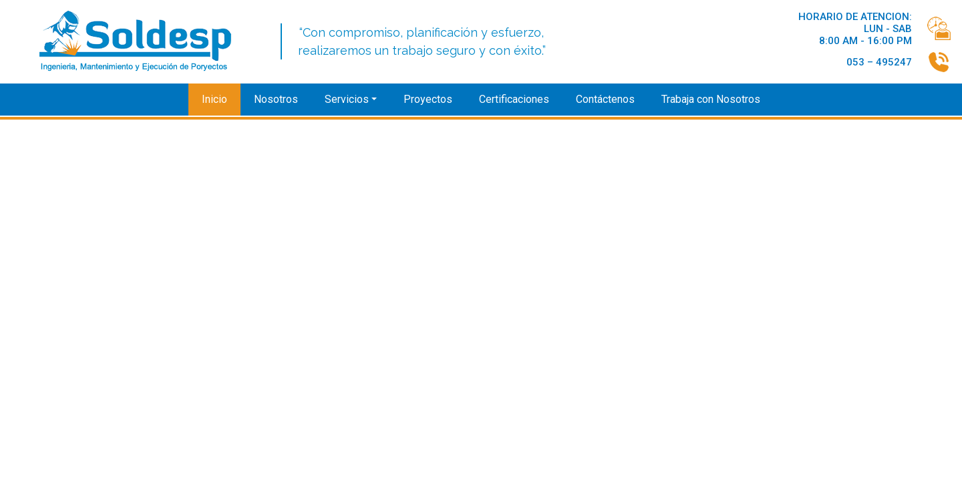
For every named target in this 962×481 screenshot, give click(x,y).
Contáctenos (605, 99)
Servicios (347, 99)
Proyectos (428, 99)
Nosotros (276, 99)
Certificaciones (514, 99)
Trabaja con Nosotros (710, 99)
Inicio (214, 99)
